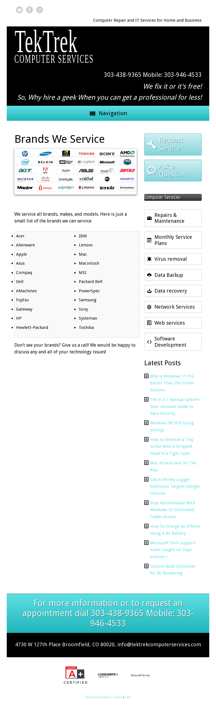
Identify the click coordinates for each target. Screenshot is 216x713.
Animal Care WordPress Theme (103, 697)
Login (128, 697)
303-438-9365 (122, 74)
